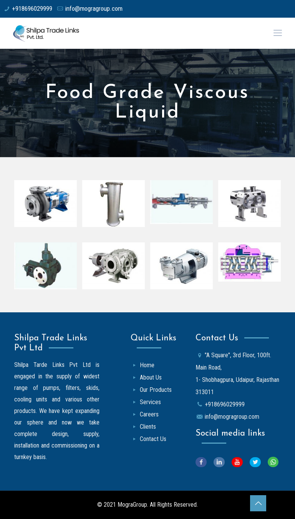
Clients (148, 426)
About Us (151, 377)
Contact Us (153, 439)
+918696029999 (32, 8)
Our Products (156, 389)
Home (147, 365)
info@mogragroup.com (94, 8)
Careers (149, 414)
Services (150, 402)
